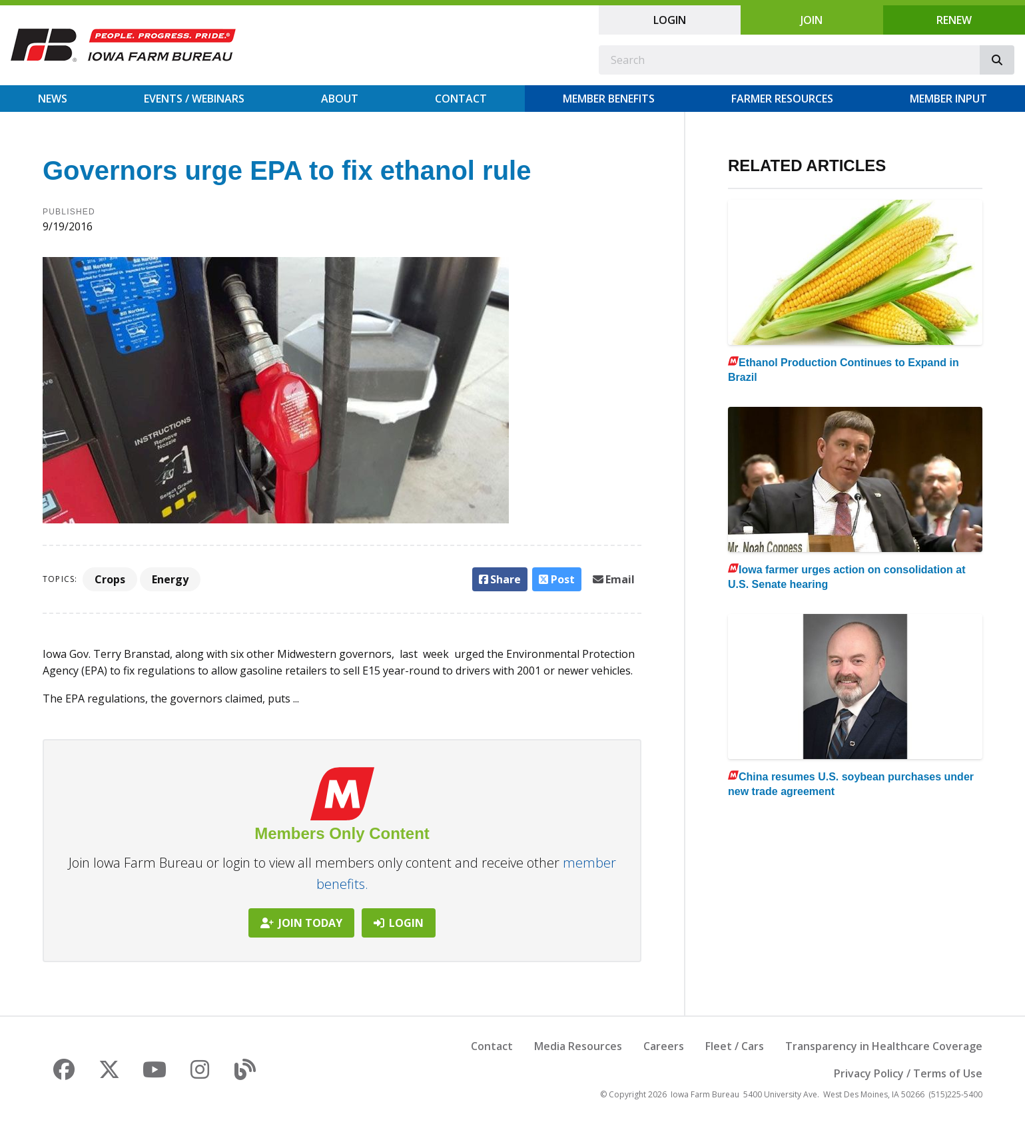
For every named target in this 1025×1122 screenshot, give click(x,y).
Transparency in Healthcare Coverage (883, 1046)
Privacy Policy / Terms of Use (908, 1073)
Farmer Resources (782, 98)
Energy (170, 579)
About (339, 98)
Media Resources (578, 1046)
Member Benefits (609, 98)
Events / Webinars (194, 98)
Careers (663, 1046)
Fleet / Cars (734, 1046)
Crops (110, 579)
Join (812, 20)
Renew (954, 20)
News (52, 98)
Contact (461, 98)
